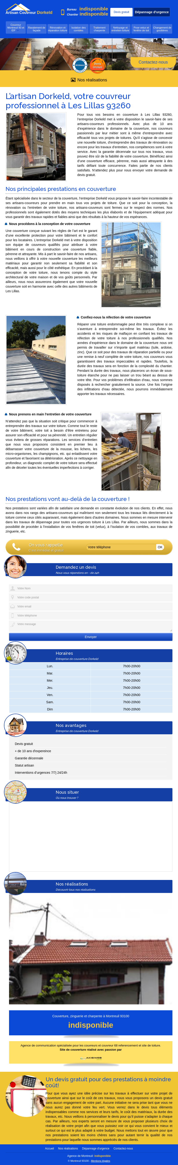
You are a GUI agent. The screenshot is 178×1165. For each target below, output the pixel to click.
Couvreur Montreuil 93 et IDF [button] (15, 27)
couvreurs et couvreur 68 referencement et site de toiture (122, 1045)
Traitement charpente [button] (99, 29)
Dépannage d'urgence (152, 12)
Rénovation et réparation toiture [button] (57, 29)
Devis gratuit (121, 12)
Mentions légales (100, 1160)
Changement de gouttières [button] (162, 29)
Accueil (49, 1148)
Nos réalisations (89, 80)
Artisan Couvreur (20, 12)
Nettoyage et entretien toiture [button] (120, 29)
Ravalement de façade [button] (36, 29)
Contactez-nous (153, 62)
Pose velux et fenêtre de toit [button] (141, 29)
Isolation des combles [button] (78, 29)
